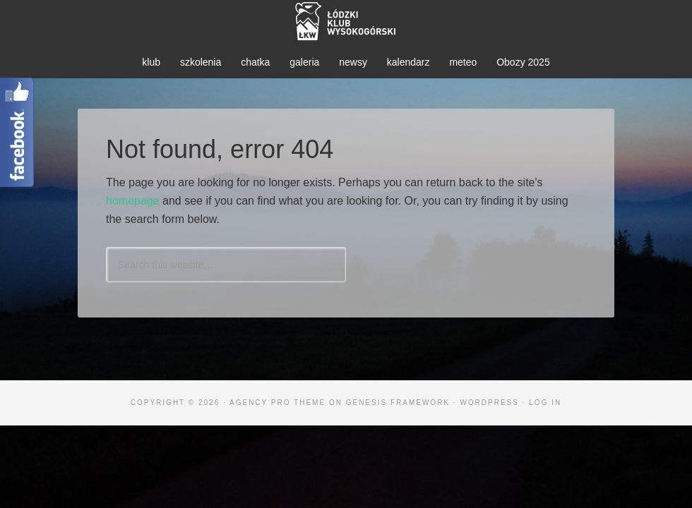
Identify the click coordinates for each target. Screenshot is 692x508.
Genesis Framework (398, 402)
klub (151, 62)
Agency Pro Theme (277, 402)
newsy (353, 62)
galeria (304, 62)
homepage (133, 201)
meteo (463, 62)
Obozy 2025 (523, 62)
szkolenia (200, 62)
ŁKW (346, 21)
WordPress (489, 402)
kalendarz (408, 62)
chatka (255, 62)
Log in (545, 402)
